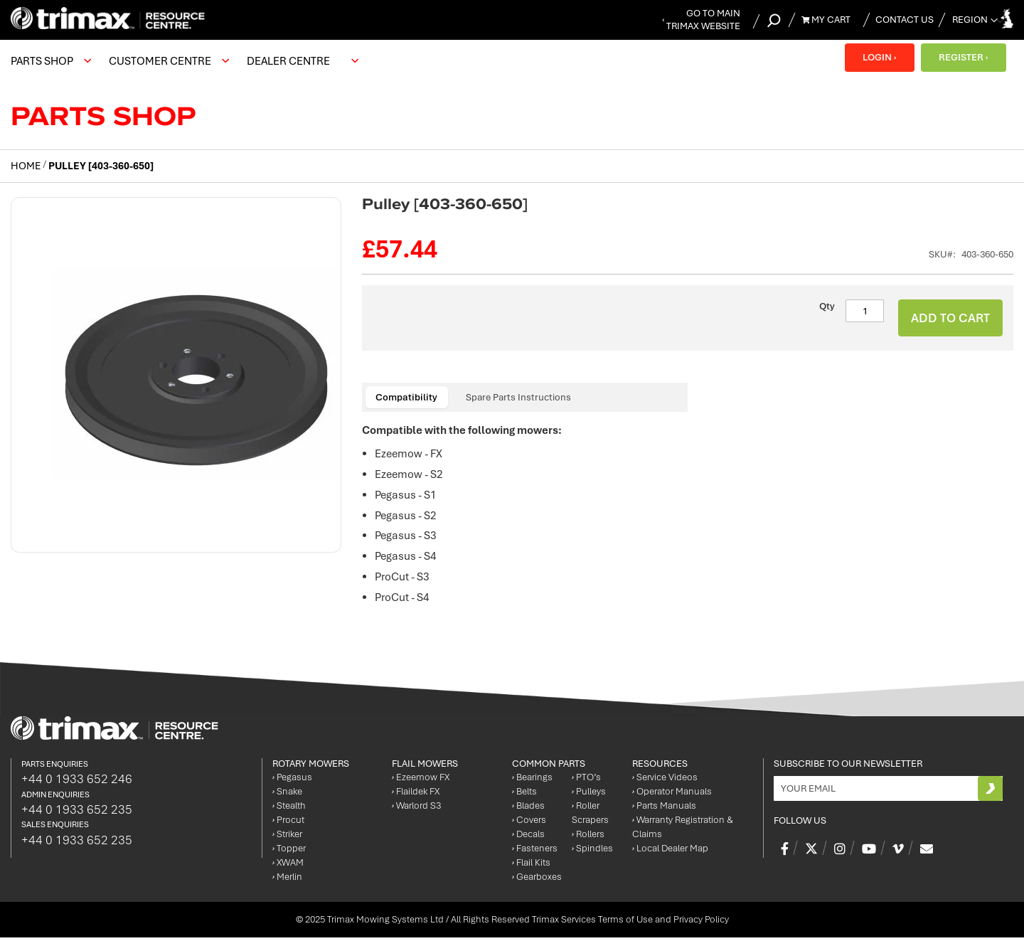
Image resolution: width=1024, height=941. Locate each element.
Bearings (532, 781)
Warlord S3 (416, 809)
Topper (289, 852)
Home (26, 165)
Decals (528, 837)
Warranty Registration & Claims (682, 830)
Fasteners (535, 852)
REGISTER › (963, 57)
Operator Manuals (672, 795)
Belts (524, 795)
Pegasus (292, 781)
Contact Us (904, 20)
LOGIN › (878, 57)
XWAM (288, 866)
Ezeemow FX (420, 781)
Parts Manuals (664, 809)
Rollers (588, 837)
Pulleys (589, 795)
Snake (287, 795)
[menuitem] (49, 61)
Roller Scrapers (590, 816)
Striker (287, 837)
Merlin (287, 880)
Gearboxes (537, 880)
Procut (288, 823)
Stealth (289, 809)
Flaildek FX (415, 795)
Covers (529, 823)
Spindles (592, 852)
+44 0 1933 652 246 (76, 782)
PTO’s (586, 781)
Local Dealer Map (670, 852)
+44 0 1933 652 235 (76, 812)
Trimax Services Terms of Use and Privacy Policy (630, 923)
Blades (528, 809)
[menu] (188, 61)
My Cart (825, 20)
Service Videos (665, 781)
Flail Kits (531, 866)
